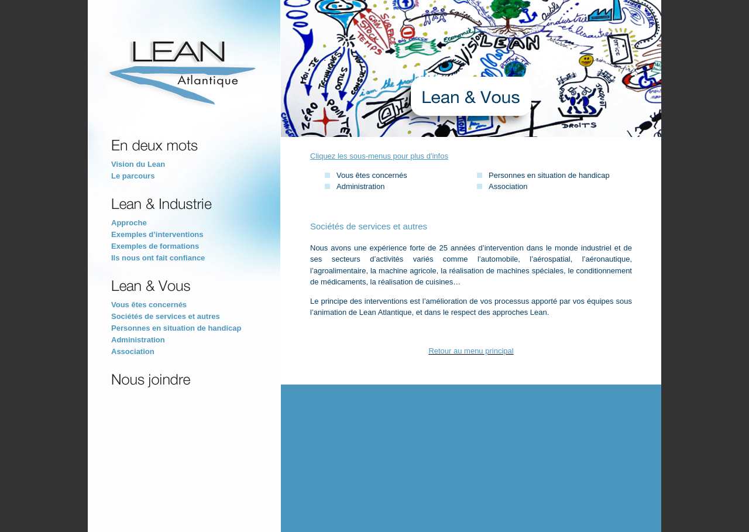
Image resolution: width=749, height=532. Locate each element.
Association (132, 351)
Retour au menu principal (470, 350)
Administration (138, 339)
